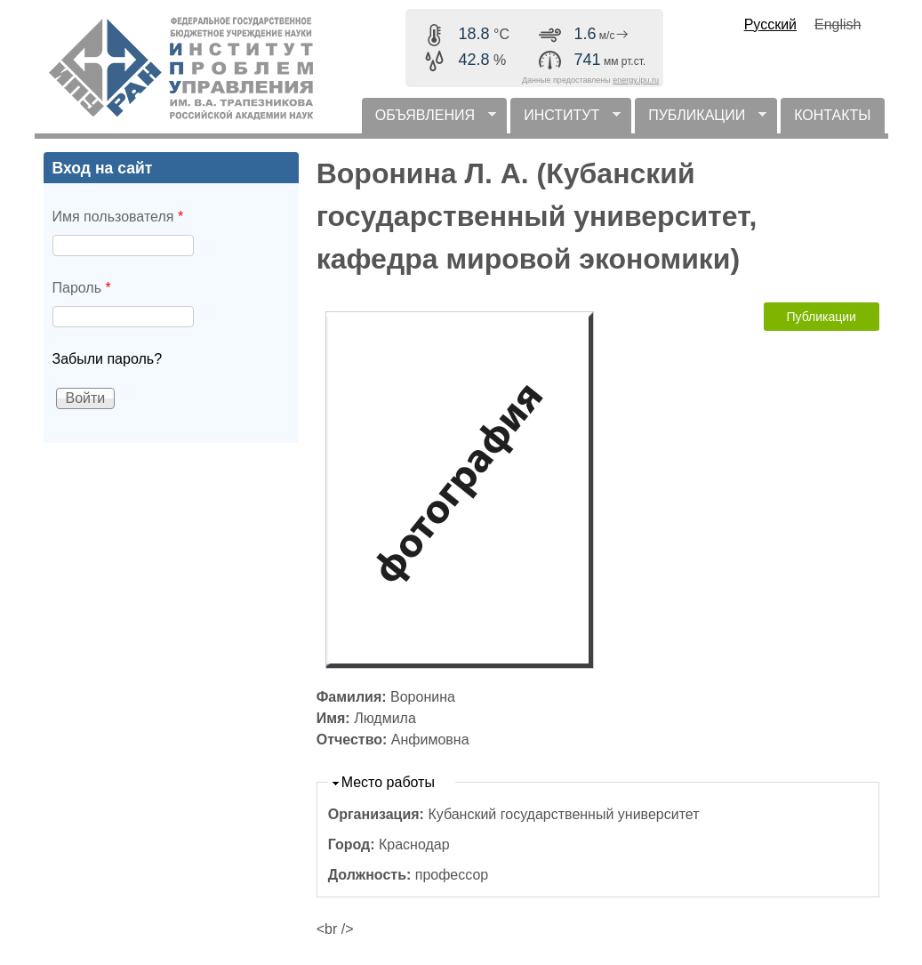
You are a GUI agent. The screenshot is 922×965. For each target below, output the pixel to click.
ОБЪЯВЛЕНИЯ (429, 120)
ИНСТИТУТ (565, 120)
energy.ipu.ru (636, 80)
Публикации (820, 317)
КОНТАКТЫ (832, 115)
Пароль (81, 287)
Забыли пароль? (107, 358)
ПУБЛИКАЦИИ (700, 120)
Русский (770, 24)
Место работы (388, 782)
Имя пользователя (118, 216)
